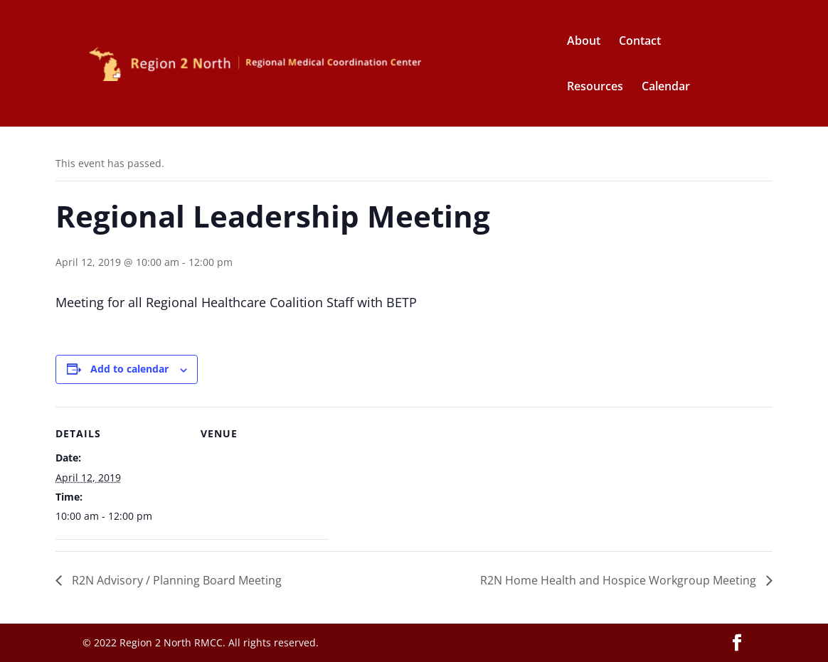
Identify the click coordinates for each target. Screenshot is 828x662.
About (583, 42)
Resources (595, 87)
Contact (640, 42)
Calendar (666, 87)
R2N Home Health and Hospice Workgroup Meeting (619, 580)
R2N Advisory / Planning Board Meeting (175, 580)
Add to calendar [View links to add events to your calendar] (129, 368)
